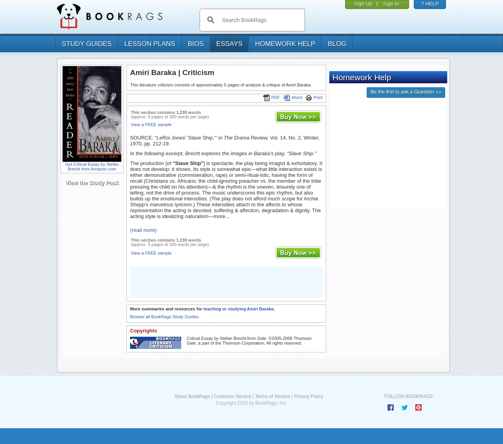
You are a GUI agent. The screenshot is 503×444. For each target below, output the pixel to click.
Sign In (391, 4)
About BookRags (192, 396)
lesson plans (149, 44)
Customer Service (232, 396)
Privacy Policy (308, 396)
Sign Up (363, 4)
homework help (285, 44)
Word (293, 97)
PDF (271, 97)
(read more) (143, 230)
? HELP (430, 4)
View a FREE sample (151, 124)
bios (196, 44)
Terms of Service (272, 396)
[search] (260, 20)
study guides (87, 44)
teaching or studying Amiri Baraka (238, 308)
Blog (337, 44)
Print (314, 97)
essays (229, 44)
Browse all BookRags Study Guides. (165, 316)
